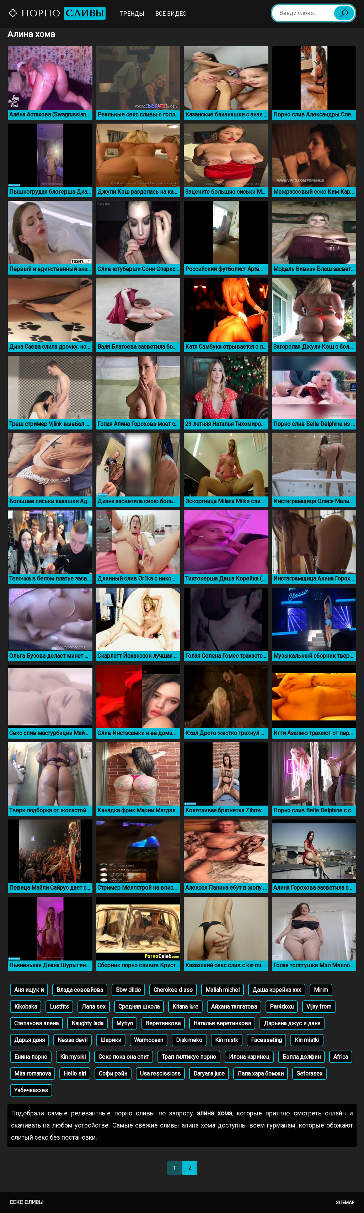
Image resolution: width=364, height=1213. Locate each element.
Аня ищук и (29, 989)
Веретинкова (163, 1023)
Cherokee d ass (173, 989)
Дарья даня (29, 1040)
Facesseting (266, 1040)
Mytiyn (124, 1023)
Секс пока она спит (123, 1056)
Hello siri (75, 1073)
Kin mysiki (73, 1056)
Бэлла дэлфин (301, 1056)
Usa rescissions (160, 1073)
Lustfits (59, 1006)
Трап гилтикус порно (189, 1056)
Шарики (110, 1040)
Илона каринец (249, 1056)
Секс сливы (26, 1202)
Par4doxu (282, 1006)
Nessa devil (72, 1040)
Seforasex (309, 1073)
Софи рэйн (113, 1073)
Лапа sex (94, 1006)
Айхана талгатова (234, 1006)
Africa (340, 1056)
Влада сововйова (80, 989)
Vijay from (318, 1006)
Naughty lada (87, 1023)
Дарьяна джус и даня (292, 1023)
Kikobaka (25, 1006)
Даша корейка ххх (276, 989)
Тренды (132, 13)
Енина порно (30, 1056)
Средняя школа (139, 1006)
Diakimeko (189, 1040)
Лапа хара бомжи (260, 1073)
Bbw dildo (128, 989)
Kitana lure (185, 1006)
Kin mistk (226, 1040)
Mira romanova (32, 1073)
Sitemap (345, 1202)
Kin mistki (307, 1040)
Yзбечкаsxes (31, 1090)
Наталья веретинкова (222, 1023)
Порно (57, 13)
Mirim (321, 989)
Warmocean (148, 1040)
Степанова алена (36, 1023)
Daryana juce (209, 1073)
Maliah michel (222, 989)
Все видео (171, 13)
